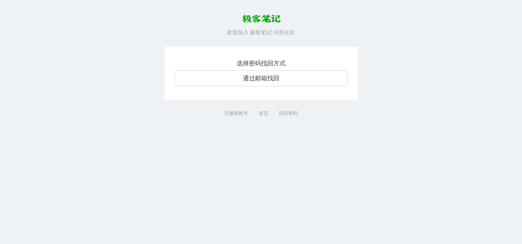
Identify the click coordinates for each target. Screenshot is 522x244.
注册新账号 (236, 113)
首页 (263, 113)
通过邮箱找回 (261, 78)
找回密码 (288, 113)
